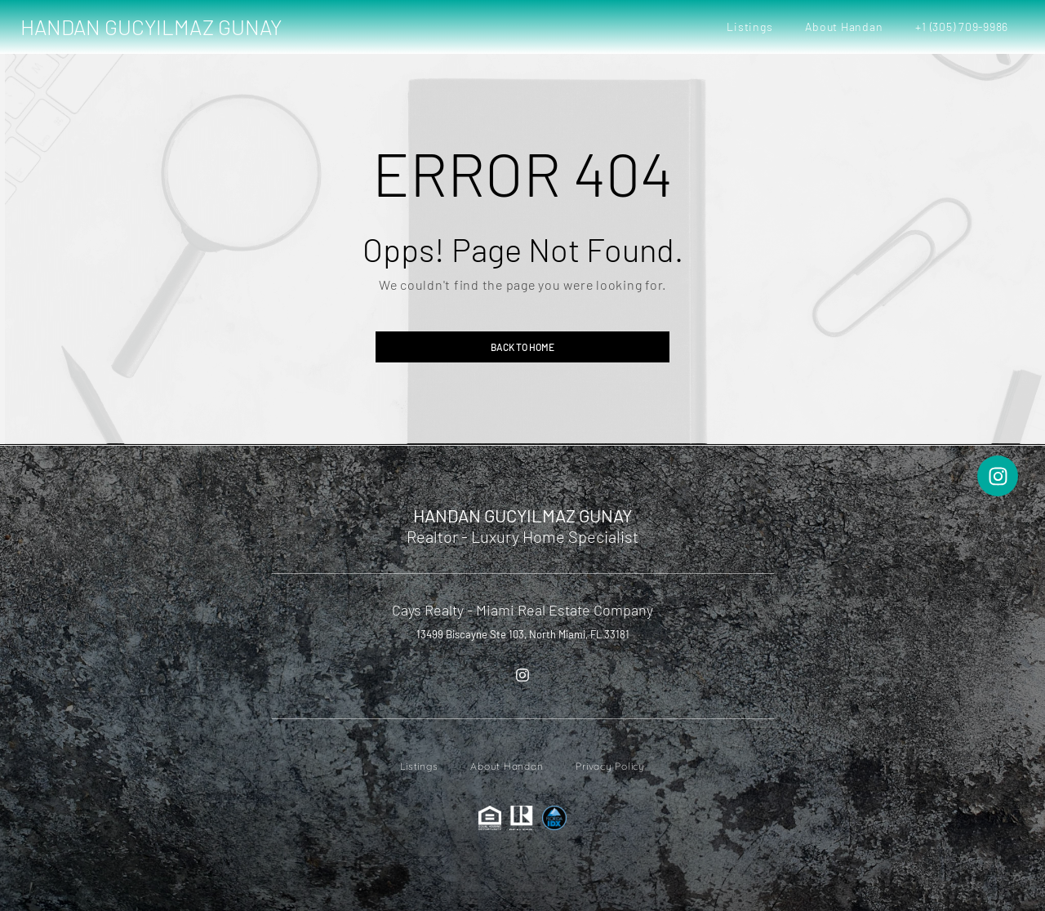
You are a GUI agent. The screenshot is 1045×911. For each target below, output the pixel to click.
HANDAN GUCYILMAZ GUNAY (151, 26)
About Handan (844, 26)
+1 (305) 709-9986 (961, 26)
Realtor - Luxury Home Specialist (522, 536)
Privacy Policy (610, 766)
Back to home (522, 347)
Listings (749, 26)
